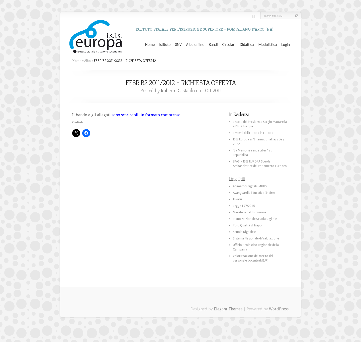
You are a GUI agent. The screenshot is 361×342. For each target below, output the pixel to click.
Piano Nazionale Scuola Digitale (255, 219)
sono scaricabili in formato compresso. (146, 115)
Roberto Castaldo (178, 91)
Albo (87, 60)
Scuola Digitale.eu (245, 232)
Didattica (247, 44)
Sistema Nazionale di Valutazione (256, 238)
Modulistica (267, 44)
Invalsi (237, 199)
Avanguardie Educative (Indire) (254, 193)
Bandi (213, 44)
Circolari (228, 44)
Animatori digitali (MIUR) (249, 186)
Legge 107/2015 (244, 206)
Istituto (164, 44)
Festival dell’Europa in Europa (253, 133)
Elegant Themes (228, 309)
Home (150, 44)
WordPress (279, 309)
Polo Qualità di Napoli (248, 225)
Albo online (195, 44)
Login (285, 44)
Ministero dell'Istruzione (249, 212)
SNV (178, 44)
